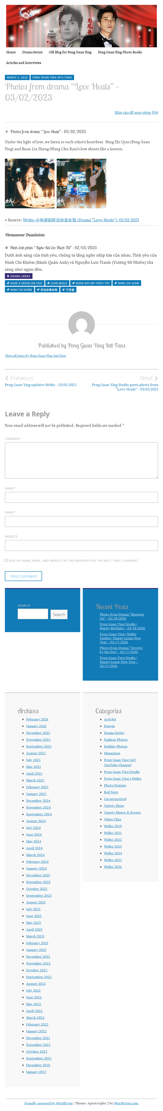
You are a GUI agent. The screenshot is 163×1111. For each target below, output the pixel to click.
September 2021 (39, 1058)
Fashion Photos (116, 739)
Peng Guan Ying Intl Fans (52, 77)
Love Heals (59, 283)
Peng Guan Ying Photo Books (120, 52)
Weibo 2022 (113, 839)
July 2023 (33, 909)
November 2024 (38, 807)
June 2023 (34, 916)
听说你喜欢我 (49, 290)
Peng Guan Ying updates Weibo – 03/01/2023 (43, 380)
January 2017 (36, 1071)
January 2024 (36, 868)
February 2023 (37, 943)
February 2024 (37, 861)
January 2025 (36, 793)
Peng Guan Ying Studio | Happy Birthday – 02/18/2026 (122, 626)
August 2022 (36, 983)
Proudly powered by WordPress (48, 1103)
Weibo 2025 (113, 860)
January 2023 (36, 949)
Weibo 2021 (113, 832)
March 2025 (35, 780)
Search (24, 605)
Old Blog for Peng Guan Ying (70, 52)
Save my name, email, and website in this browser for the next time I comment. (73, 561)
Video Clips (112, 819)
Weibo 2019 (113, 826)
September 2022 (39, 977)
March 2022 (35, 1017)
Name (10, 488)
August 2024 (36, 821)
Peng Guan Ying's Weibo (122, 778)
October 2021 (36, 1051)
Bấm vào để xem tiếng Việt (136, 112)
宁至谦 (70, 290)
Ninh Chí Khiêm (21, 290)
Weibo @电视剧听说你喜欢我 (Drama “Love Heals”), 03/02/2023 (81, 219)
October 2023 (36, 888)
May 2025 (33, 766)
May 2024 (33, 841)
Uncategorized (115, 799)
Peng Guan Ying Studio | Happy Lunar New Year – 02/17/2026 (119, 661)
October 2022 (36, 970)
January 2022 (36, 1031)
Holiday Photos (115, 746)
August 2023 (36, 902)
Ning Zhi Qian (128, 283)
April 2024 (34, 848)
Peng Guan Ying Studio (122, 771)
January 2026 (36, 726)
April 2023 (34, 929)
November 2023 (38, 882)
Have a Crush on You (26, 283)
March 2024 (35, 854)
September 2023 (39, 895)
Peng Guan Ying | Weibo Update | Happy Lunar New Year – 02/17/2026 (120, 638)
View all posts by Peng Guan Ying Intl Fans (35, 355)
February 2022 (37, 1024)
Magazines (112, 753)
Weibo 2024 (113, 853)
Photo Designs (115, 785)
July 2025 (33, 760)
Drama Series (32, 52)
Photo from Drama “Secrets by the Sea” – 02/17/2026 (121, 649)
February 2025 (37, 787)
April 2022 (34, 1010)
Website (11, 536)
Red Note (111, 792)
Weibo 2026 (113, 866)
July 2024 (33, 827)
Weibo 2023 (113, 846)
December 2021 (38, 1038)
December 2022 (38, 956)
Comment (13, 439)
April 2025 (34, 773)
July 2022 (33, 990)
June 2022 (34, 997)
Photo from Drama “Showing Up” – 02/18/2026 (122, 616)
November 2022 (38, 963)
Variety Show (114, 805)
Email (10, 512)
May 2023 (33, 922)
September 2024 (39, 814)
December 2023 (38, 875)
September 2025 (39, 746)
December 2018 (38, 1065)
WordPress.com (126, 1103)
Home (11, 52)
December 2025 (38, 732)
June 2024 (34, 834)
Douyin (109, 726)
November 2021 (38, 1044)
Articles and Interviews (23, 62)
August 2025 (36, 753)
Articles (110, 719)
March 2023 (35, 936)
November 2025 (38, 739)
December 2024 (38, 800)
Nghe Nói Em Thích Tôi (93, 283)
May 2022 (33, 1004)
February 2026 (37, 719)
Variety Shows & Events (122, 812)
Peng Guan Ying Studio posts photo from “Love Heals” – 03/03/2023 (120, 382)
